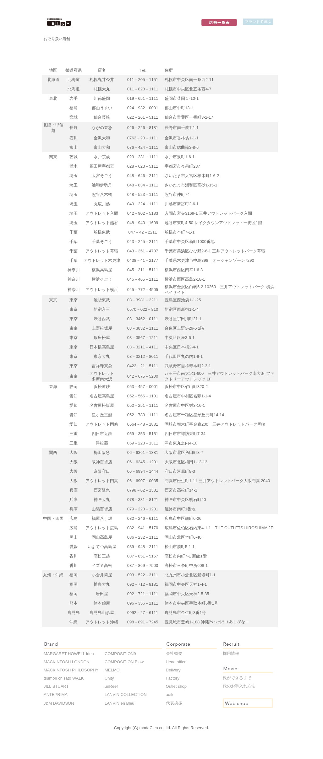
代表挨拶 (174, 703)
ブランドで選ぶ (258, 21)
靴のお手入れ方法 (239, 686)
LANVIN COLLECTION (126, 694)
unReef (111, 686)
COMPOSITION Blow (124, 661)
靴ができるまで (237, 678)
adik (169, 694)
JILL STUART (56, 686)
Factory (172, 678)
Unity (109, 678)
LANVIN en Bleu (119, 703)
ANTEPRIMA (56, 694)
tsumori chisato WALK (64, 678)
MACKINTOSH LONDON (67, 661)
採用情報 (231, 653)
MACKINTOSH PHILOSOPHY (71, 670)
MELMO (112, 670)
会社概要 (174, 653)
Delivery (173, 670)
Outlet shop (176, 686)
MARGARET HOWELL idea (69, 653)
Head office (176, 661)
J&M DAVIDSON (59, 703)
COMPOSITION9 (120, 653)
